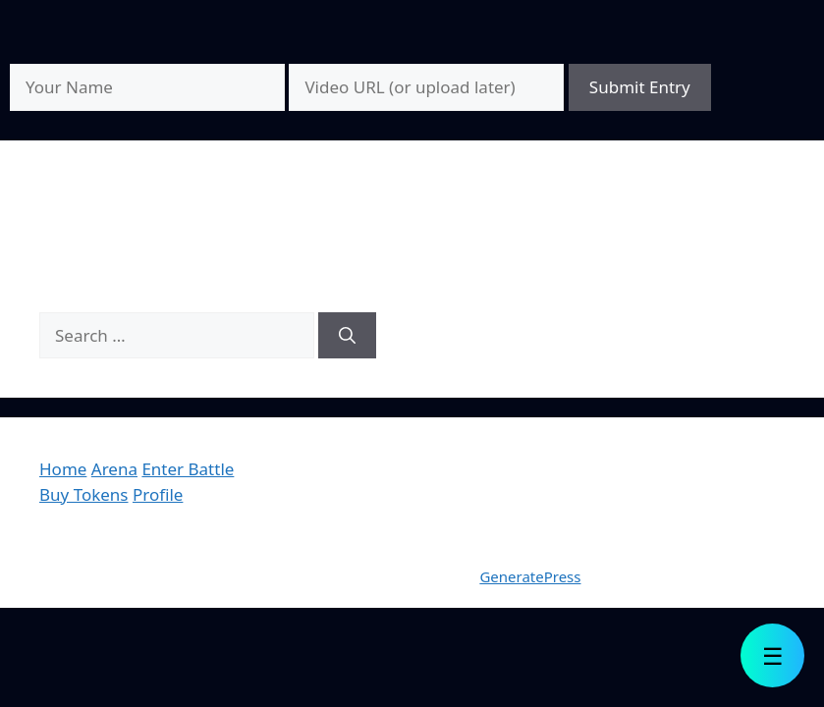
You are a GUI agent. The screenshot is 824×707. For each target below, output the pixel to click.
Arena (114, 469)
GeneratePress (529, 576)
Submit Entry (639, 87)
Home (62, 469)
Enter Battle (187, 469)
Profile (158, 494)
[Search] (347, 335)
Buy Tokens (84, 494)
